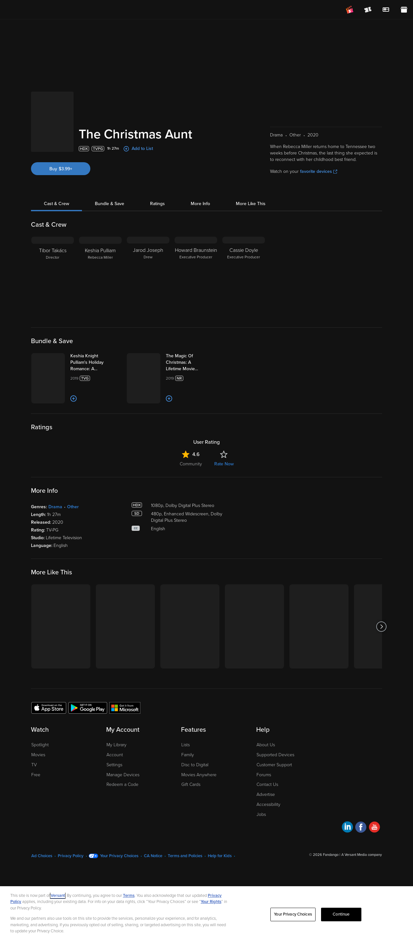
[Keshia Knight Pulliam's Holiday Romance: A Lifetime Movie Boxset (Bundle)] (111, 328)
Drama (55, 519)
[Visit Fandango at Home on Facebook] (361, 840)
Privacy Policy (71, 868)
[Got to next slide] (381, 639)
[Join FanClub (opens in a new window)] (350, 9)
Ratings (157, 169)
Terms (129, 895)
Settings (114, 777)
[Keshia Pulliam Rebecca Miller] (100, 242)
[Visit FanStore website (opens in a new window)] (404, 9)
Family (187, 767)
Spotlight (40, 757)
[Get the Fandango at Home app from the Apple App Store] (48, 720)
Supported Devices (275, 767)
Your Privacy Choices (119, 868)
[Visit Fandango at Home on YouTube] (374, 840)
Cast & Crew (56, 169)
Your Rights (211, 901)
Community (191, 476)
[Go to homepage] (44, 9)
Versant (58, 895)
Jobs (261, 826)
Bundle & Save (109, 169)
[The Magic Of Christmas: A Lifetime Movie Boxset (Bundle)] (206, 328)
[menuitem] (386, 9)
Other (73, 519)
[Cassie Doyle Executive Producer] (243, 242)
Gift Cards (190, 797)
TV (34, 777)
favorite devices (318, 137)
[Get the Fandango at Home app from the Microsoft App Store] (125, 720)
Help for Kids (220, 868)
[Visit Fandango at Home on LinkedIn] (347, 840)
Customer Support (274, 777)
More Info (200, 169)
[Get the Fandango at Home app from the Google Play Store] (87, 720)
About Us (266, 757)
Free (35, 787)
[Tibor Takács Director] (52, 242)
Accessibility (268, 817)
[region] (206, 914)
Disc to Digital (194, 777)
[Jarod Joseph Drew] (148, 242)
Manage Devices (122, 787)
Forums (264, 787)
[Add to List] (105, 411)
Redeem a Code (122, 797)
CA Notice (153, 868)
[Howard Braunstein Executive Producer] (195, 242)
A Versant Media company (361, 867)
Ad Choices (41, 868)
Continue (341, 914)
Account (114, 767)
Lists (185, 757)
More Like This (251, 169)
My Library (116, 757)
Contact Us (267, 797)
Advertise (266, 807)
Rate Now (224, 476)
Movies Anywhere (199, 787)
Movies (38, 767)
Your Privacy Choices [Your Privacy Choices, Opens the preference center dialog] (293, 914)
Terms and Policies (185, 868)
